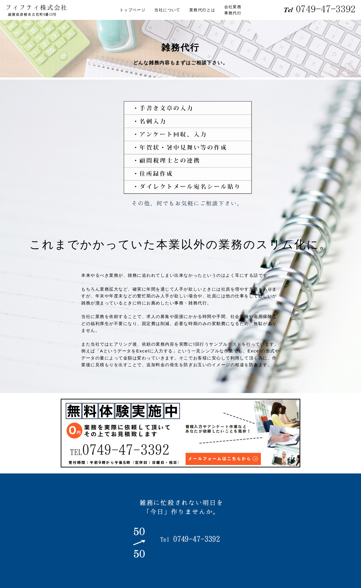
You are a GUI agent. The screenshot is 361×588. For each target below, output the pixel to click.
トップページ (133, 10)
